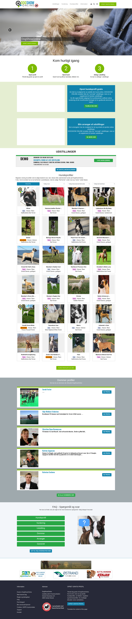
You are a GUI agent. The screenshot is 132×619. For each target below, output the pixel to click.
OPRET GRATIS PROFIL (107, 4)
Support (19, 609)
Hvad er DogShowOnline (24, 592)
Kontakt (19, 612)
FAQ (18, 599)
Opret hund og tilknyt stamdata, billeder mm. (66, 76)
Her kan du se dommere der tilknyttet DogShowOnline (66, 383)
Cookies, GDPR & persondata (26, 607)
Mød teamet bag (22, 594)
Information (84, 4)
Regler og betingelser (23, 597)
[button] (10, 30)
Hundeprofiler (74, 4)
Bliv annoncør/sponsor (23, 604)
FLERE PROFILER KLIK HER (66, 368)
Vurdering (65, 4)
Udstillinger (55, 4)
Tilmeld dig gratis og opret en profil (32, 76)
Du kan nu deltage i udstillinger (99, 76)
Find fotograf (20, 602)
